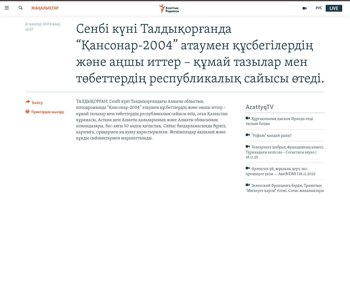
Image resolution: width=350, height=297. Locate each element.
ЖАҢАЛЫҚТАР (45, 8)
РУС (319, 8)
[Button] (34, 104)
